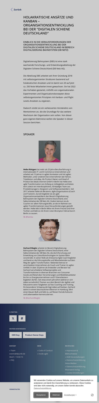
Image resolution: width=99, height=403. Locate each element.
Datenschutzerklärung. (43, 388)
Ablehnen (56, 395)
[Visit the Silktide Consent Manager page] (92, 395)
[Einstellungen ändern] (70, 395)
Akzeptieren (41, 395)
